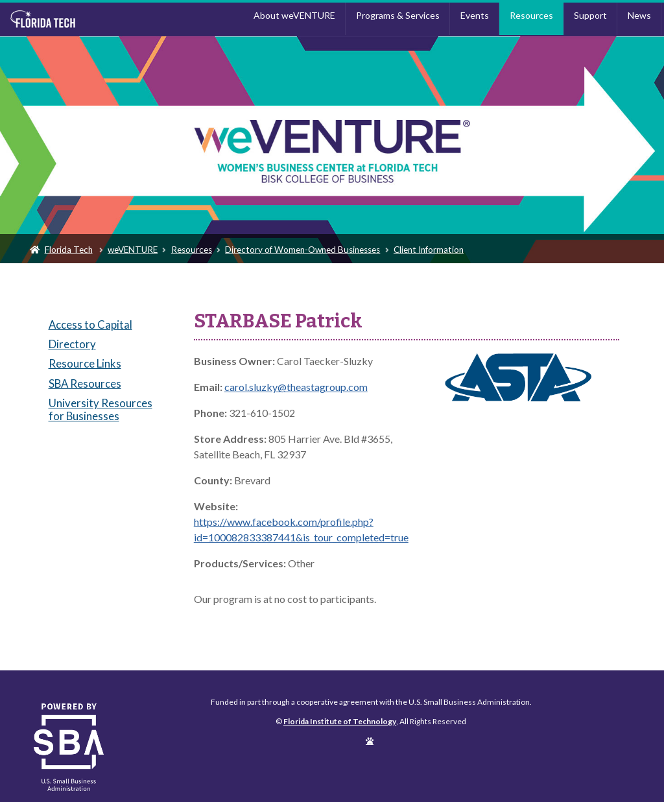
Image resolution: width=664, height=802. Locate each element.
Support (590, 15)
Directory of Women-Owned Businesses (302, 249)
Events (474, 15)
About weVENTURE (294, 15)
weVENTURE (133, 249)
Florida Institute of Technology (85, 19)
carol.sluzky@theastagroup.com (296, 387)
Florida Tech (69, 249)
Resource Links (85, 363)
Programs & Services (398, 15)
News (639, 15)
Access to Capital (90, 324)
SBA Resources (85, 383)
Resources (531, 15)
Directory (72, 344)
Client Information (429, 249)
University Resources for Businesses (100, 409)
